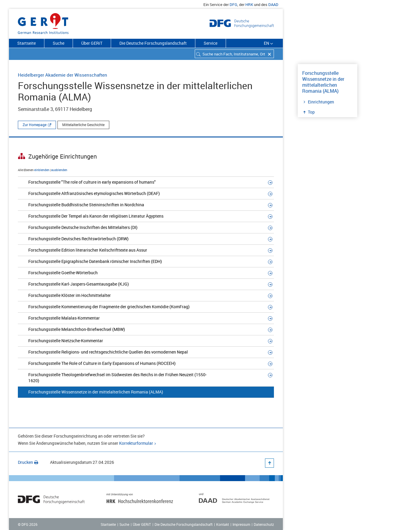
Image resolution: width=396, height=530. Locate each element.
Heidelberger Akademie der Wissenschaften (62, 75)
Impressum (241, 524)
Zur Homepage (34, 124)
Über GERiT (91, 43)
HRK (249, 4)
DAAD (273, 4)
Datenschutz (264, 524)
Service (210, 43)
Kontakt (222, 524)
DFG (233, 4)
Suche (58, 43)
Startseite (26, 43)
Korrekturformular (136, 443)
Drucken (28, 462)
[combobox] (234, 53)
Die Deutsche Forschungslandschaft (153, 43)
